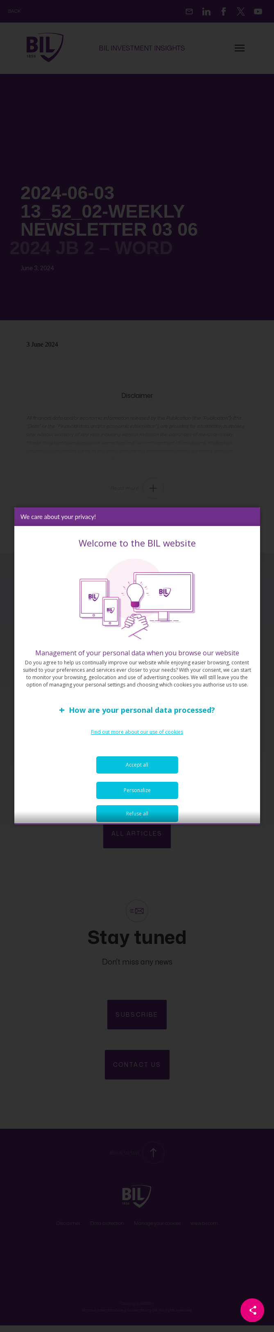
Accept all (137, 769)
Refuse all (137, 818)
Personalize (137, 794)
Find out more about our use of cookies (137, 736)
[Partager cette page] (252, 1310)
